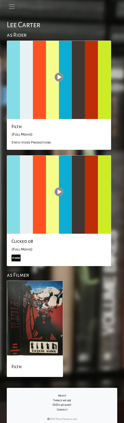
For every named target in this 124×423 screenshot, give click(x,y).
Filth (17, 126)
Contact (62, 409)
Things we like (62, 400)
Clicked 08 (22, 241)
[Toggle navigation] (12, 7)
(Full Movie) (22, 134)
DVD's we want (62, 404)
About (62, 395)
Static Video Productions (31, 142)
